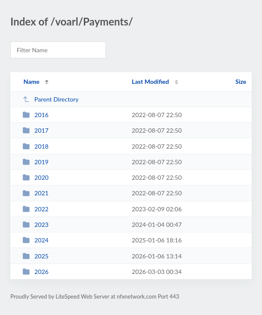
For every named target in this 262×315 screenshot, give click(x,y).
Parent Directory (50, 99)
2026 (35, 271)
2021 (35, 193)
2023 (35, 224)
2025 (35, 256)
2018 (35, 146)
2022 (35, 209)
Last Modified (150, 81)
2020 (35, 177)
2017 (35, 130)
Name (31, 81)
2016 (35, 114)
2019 (35, 161)
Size (241, 81)
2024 (35, 240)
